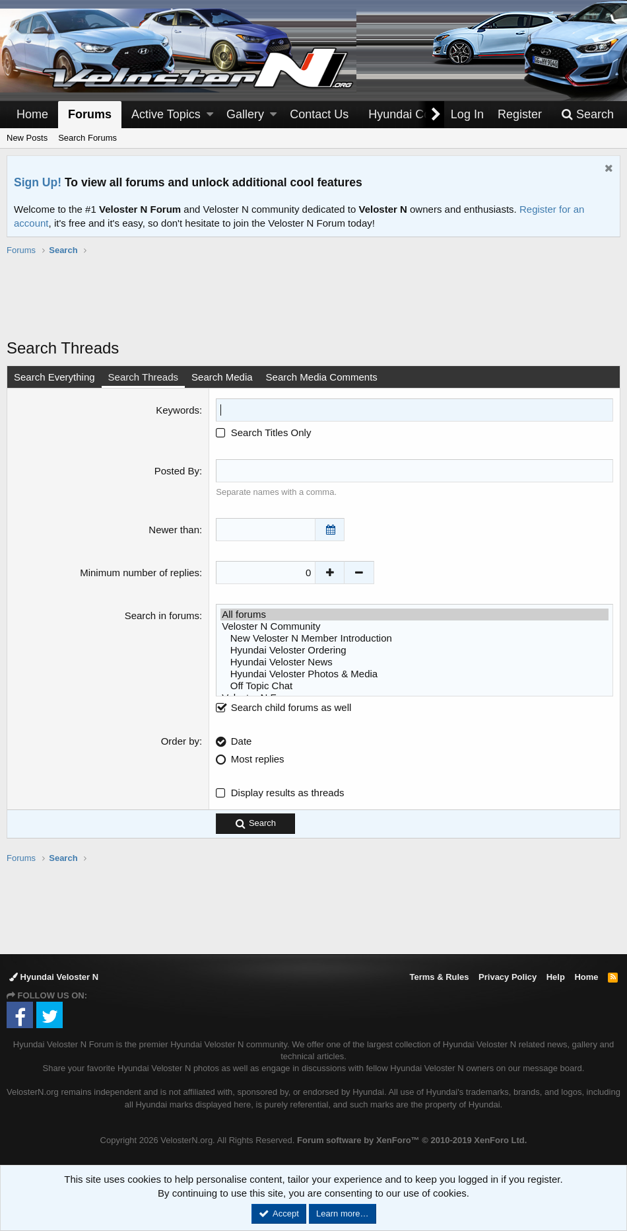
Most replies (257, 759)
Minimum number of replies (139, 572)
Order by (180, 741)
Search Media (222, 377)
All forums (414, 614)
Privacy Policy (507, 977)
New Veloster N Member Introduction (414, 638)
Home (32, 114)
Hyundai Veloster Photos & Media (414, 674)
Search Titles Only (263, 432)
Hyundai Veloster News (414, 662)
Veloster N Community (414, 626)
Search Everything (54, 377)
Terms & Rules (439, 977)
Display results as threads (288, 792)
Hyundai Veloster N (53, 977)
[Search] (587, 114)
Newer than (173, 529)
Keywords (177, 410)
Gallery (245, 114)
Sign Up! (37, 182)
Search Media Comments (322, 377)
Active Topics (166, 114)
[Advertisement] (313, 304)
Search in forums (162, 615)
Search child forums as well (283, 707)
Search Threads (143, 377)
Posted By (176, 470)
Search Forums (87, 138)
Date (241, 741)
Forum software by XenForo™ (412, 1140)
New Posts (27, 138)
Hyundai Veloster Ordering (414, 650)
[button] (209, 114)
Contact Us (319, 114)
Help (555, 977)
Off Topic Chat (414, 686)
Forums (90, 114)
